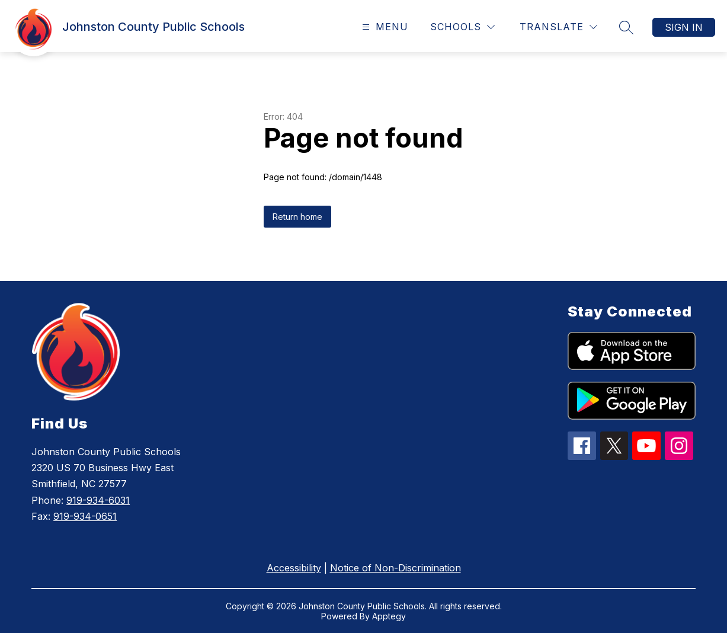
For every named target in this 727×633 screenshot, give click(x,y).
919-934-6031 (98, 500)
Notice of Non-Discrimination (395, 568)
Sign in (684, 27)
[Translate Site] (558, 27)
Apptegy (389, 616)
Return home (297, 217)
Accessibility (294, 568)
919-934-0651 (85, 516)
